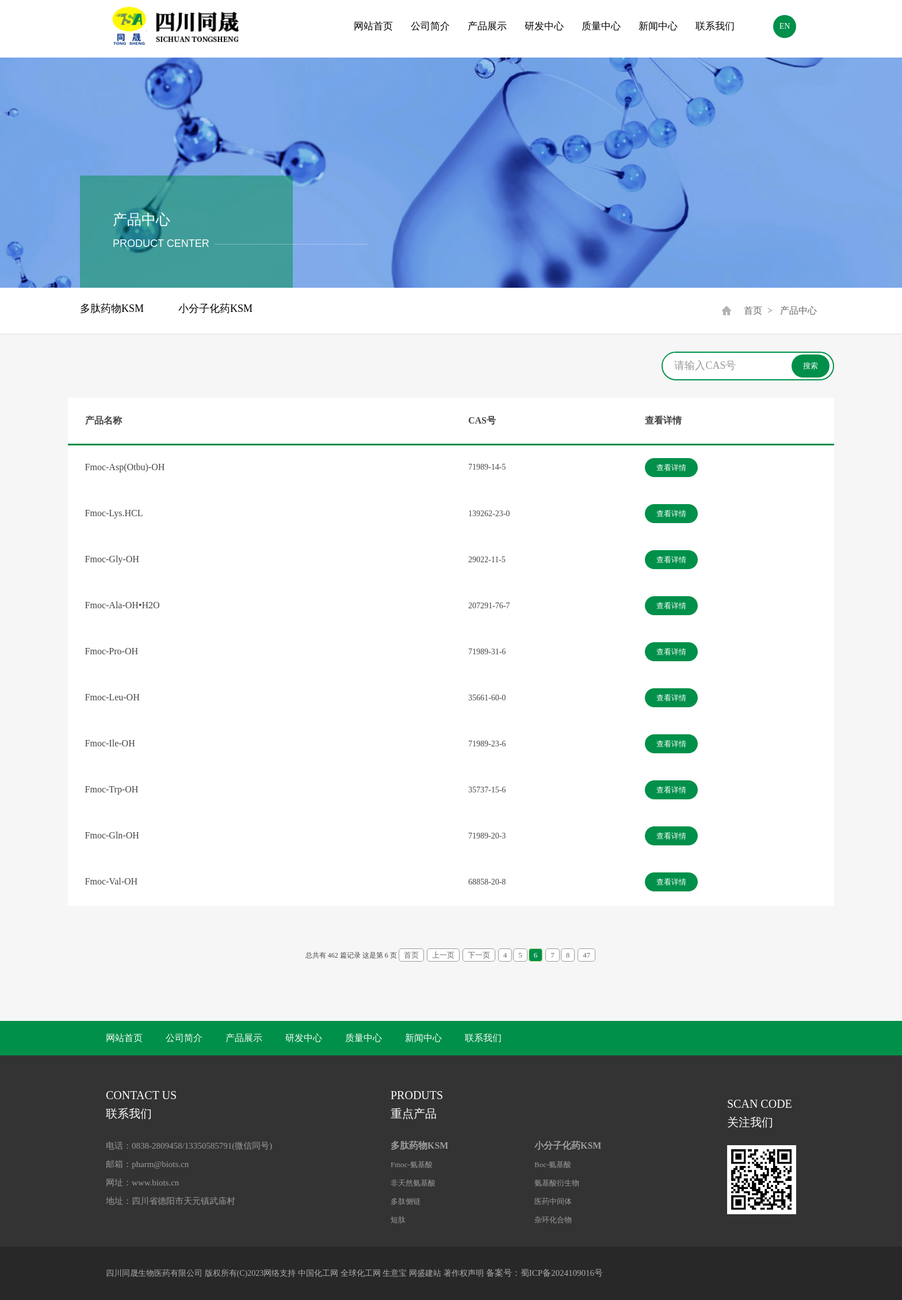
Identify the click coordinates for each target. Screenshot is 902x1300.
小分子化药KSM (215, 308)
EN (784, 26)
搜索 (810, 365)
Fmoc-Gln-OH (112, 835)
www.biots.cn (155, 1182)
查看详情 (671, 467)
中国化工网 (318, 1273)
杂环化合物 (553, 1219)
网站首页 (373, 26)
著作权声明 (464, 1273)
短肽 (398, 1219)
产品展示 (487, 26)
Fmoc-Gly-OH (112, 559)
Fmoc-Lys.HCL (114, 513)
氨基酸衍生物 (556, 1183)
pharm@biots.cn (160, 1164)
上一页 (443, 955)
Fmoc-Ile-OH (110, 743)
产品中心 (798, 310)
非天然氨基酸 (413, 1183)
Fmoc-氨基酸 (412, 1164)
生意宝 (395, 1273)
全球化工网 (361, 1273)
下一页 (479, 955)
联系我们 (715, 26)
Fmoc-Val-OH (111, 881)
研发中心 (544, 26)
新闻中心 (658, 26)
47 (586, 955)
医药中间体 (553, 1201)
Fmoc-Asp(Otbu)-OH (125, 467)
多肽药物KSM (112, 308)
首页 (753, 310)
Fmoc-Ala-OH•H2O (122, 605)
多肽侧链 (406, 1201)
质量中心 (601, 26)
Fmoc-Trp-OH (112, 789)
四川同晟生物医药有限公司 (154, 1273)
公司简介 (430, 26)
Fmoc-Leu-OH (112, 697)
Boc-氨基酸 (552, 1164)
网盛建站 (425, 1273)
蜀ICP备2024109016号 (562, 1273)
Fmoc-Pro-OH (111, 651)
